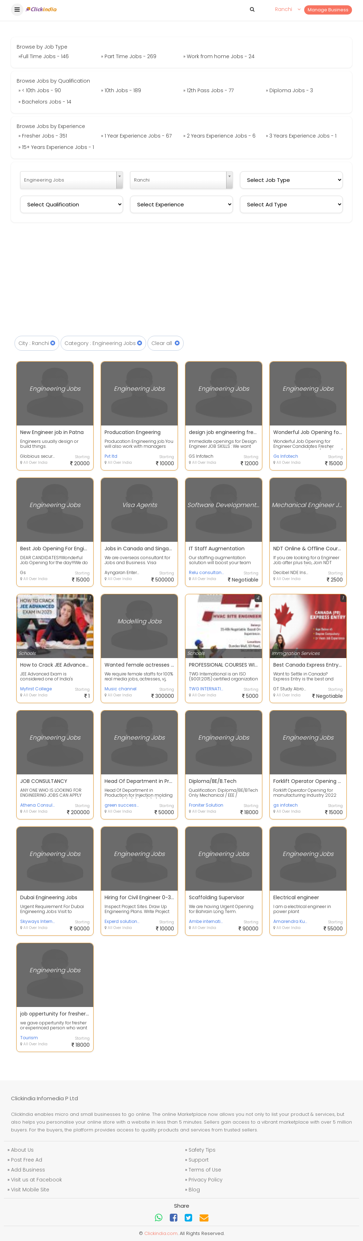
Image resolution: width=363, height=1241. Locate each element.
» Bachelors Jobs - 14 (44, 101)
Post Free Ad (26, 1159)
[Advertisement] (181, 282)
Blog (194, 1189)
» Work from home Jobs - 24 (219, 56)
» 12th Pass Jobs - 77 (208, 90)
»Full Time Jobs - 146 (43, 56)
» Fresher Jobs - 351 (42, 135)
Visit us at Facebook (36, 1179)
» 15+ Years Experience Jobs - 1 (56, 147)
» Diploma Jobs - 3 (289, 90)
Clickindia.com (161, 1233)
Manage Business (328, 9)
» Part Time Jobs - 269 (128, 56)
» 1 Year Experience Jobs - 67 (136, 135)
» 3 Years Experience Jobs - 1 (301, 135)
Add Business (28, 1169)
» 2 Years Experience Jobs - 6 (219, 135)
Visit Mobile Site (30, 1189)
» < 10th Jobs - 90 (39, 90)
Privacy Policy (206, 1179)
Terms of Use (205, 1169)
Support (199, 1159)
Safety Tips (202, 1149)
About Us (22, 1149)
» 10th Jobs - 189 (121, 90)
